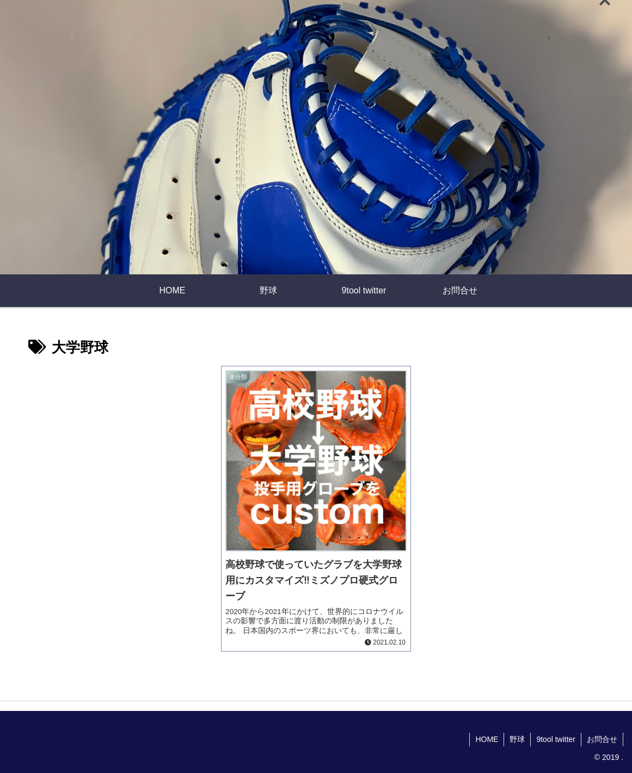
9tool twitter (555, 739)
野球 (517, 739)
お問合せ (602, 739)
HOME (486, 739)
